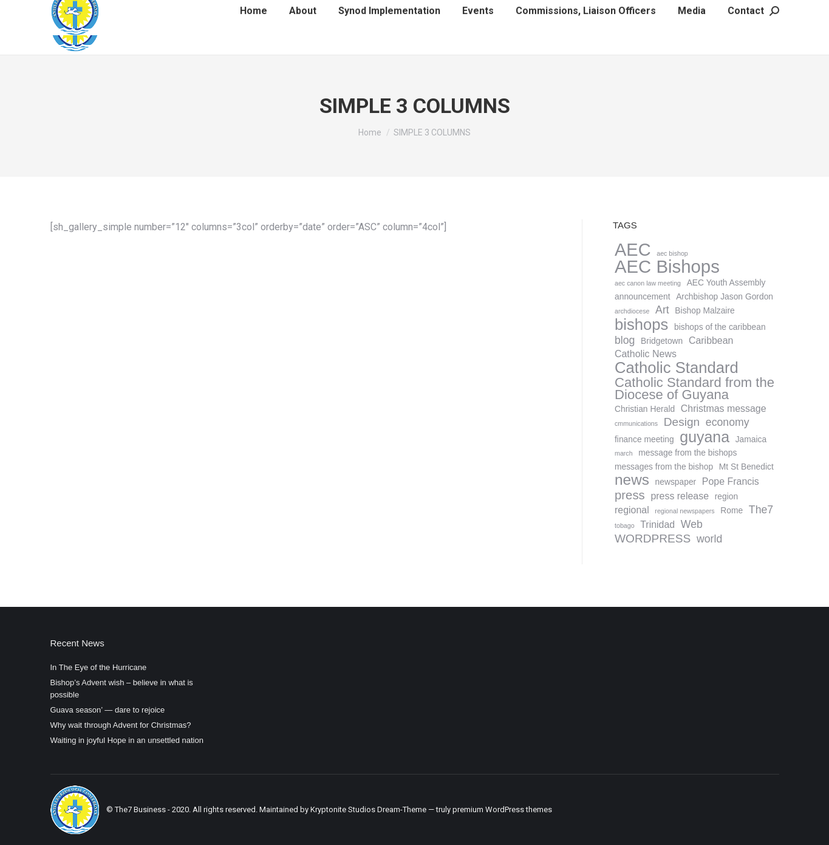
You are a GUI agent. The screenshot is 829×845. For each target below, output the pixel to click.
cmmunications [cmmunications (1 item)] (636, 423)
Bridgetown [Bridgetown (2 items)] (662, 341)
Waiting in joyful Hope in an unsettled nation (126, 740)
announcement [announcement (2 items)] (642, 296)
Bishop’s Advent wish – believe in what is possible (121, 688)
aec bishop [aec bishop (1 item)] (672, 253)
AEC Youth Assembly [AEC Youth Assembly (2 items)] (725, 282)
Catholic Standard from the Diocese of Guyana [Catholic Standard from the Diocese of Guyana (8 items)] (694, 389)
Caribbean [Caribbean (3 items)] (710, 340)
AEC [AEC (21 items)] (633, 250)
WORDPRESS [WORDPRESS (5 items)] (653, 539)
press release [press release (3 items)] (679, 496)
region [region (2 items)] (725, 496)
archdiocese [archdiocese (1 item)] (632, 311)
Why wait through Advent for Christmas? (120, 725)
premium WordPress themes (502, 809)
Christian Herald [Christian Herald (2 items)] (645, 409)
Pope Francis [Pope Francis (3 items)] (730, 481)
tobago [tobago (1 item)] (625, 525)
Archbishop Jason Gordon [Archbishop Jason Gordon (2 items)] (724, 296)
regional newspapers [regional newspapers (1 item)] (684, 511)
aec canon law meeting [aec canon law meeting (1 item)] (648, 283)
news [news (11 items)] (632, 480)
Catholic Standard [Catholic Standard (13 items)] (677, 367)
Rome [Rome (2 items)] (731, 510)
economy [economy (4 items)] (727, 422)
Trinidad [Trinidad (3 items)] (657, 524)
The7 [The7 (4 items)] (760, 510)
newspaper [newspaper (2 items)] (675, 482)
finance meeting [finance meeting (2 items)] (644, 439)
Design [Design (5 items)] (681, 422)
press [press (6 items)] (630, 495)
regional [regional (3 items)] (632, 510)
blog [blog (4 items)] (625, 340)
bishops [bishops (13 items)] (641, 324)
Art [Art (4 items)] (662, 310)
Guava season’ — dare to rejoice (107, 709)
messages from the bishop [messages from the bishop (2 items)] (664, 466)
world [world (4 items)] (709, 539)
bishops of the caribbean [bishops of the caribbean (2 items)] (719, 327)
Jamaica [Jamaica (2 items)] (750, 439)
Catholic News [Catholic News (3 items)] (646, 354)
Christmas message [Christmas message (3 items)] (723, 408)
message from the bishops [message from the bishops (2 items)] (687, 452)
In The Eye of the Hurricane (98, 667)
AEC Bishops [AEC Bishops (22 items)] (667, 267)
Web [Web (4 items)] (691, 524)
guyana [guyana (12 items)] (704, 437)
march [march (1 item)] (624, 453)
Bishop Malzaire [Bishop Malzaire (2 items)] (704, 310)
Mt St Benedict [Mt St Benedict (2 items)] (745, 466)
